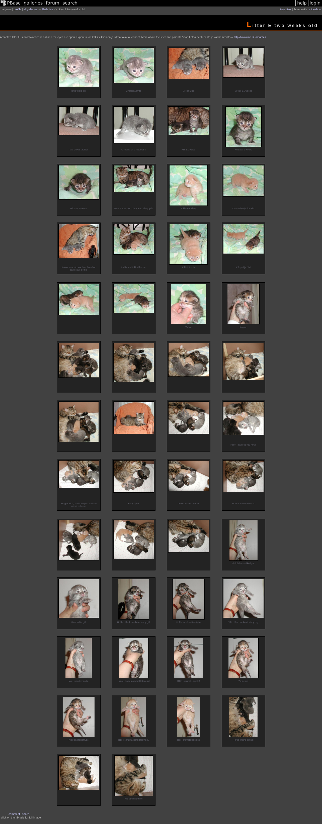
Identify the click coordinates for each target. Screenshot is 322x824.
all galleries (30, 9)
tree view (285, 9)
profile (17, 9)
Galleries (47, 9)
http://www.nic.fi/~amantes (250, 37)
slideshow (315, 9)
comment (14, 813)
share (25, 813)
